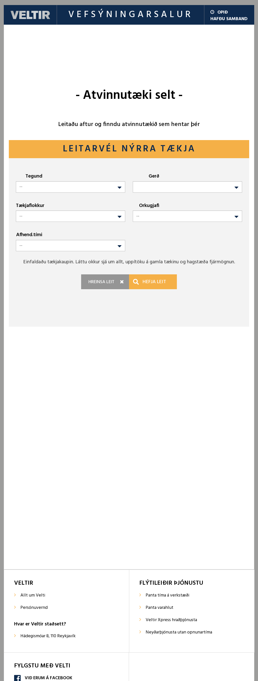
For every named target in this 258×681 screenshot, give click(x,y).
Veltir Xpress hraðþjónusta (171, 620)
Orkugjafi (149, 205)
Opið (219, 12)
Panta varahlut (159, 607)
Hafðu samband (228, 19)
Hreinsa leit (101, 282)
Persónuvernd (34, 607)
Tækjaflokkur (30, 205)
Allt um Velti (32, 595)
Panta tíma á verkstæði (167, 595)
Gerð (154, 176)
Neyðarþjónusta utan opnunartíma (179, 632)
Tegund (33, 176)
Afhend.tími (29, 235)
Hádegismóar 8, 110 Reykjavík (48, 636)
